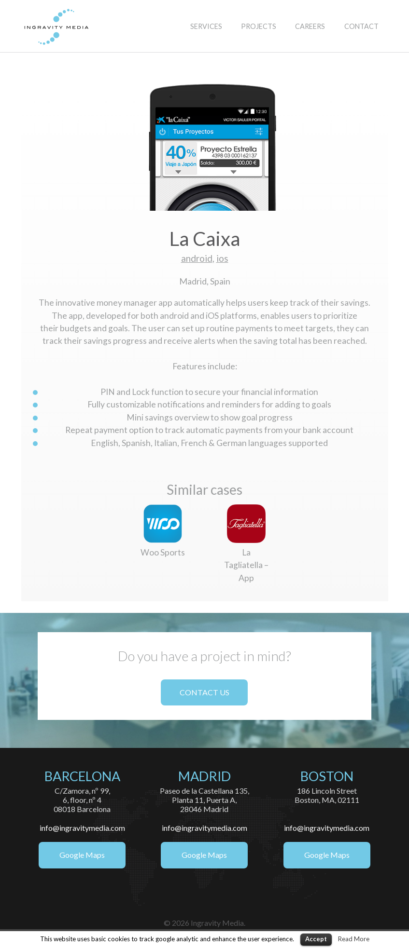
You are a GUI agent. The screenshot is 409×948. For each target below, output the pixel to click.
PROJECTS (258, 26)
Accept (316, 939)
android (196, 258)
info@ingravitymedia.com (82, 827)
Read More (353, 939)
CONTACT (361, 26)
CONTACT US (204, 692)
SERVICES (206, 26)
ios (222, 258)
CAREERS (310, 26)
